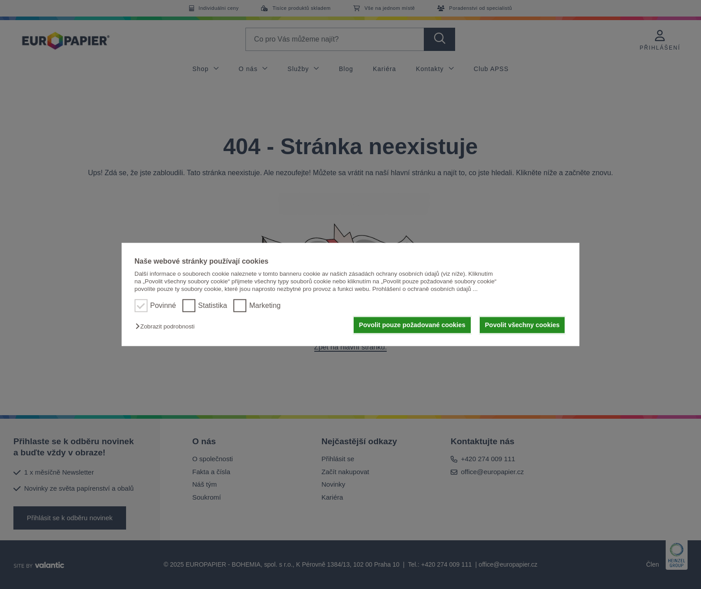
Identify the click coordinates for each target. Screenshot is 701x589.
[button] (167, 326)
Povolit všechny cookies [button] (522, 324)
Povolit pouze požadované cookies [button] (412, 324)
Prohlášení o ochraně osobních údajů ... (425, 289)
